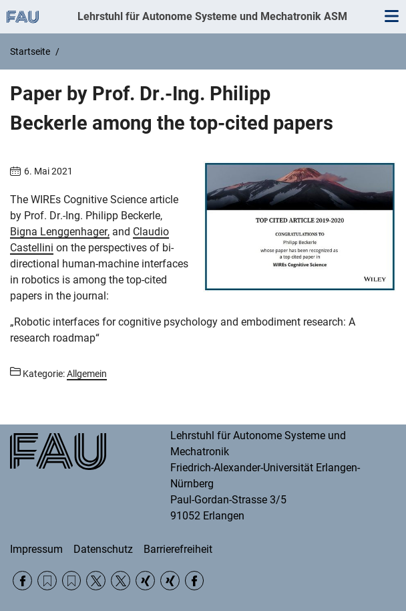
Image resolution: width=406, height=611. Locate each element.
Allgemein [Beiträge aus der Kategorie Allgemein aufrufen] (87, 373)
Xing (145, 580)
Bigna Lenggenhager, (60, 231)
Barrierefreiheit (178, 549)
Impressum (36, 549)
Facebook (22, 580)
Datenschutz (103, 549)
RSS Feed (47, 580)
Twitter (96, 580)
